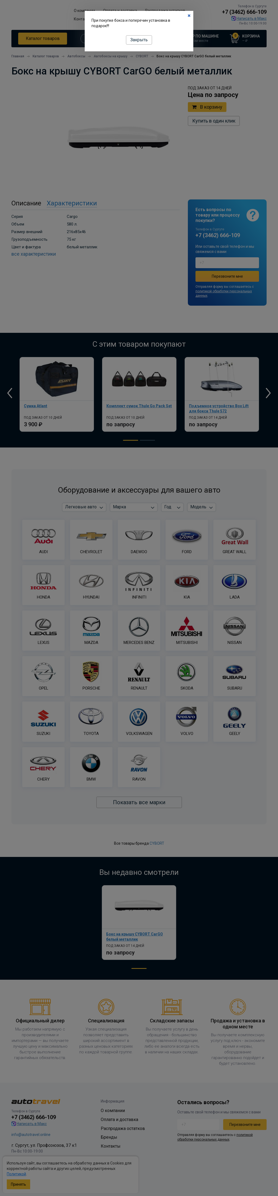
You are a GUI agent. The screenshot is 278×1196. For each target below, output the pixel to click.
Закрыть (139, 39)
